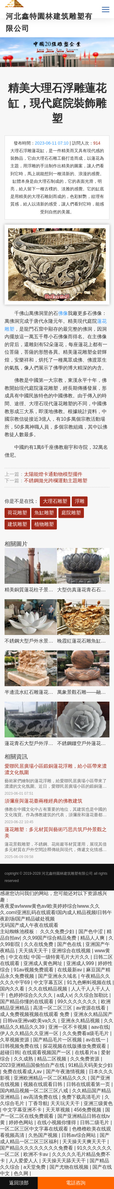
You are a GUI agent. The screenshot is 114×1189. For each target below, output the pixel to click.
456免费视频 (88, 1109)
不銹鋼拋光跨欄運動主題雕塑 (55, 480)
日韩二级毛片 (95, 1122)
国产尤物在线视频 (70, 1167)
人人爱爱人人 (24, 1160)
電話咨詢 (75, 1182)
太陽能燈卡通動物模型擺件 (53, 474)
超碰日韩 (9, 1052)
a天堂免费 (35, 1167)
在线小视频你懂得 (57, 1122)
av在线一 (96, 1039)
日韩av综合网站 (79, 1135)
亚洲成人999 (80, 963)
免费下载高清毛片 (82, 1097)
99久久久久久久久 (77, 1001)
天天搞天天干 (34, 950)
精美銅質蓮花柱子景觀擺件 (31, 589)
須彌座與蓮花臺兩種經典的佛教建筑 (43, 800)
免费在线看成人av (23, 1071)
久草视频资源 (15, 1039)
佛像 (63, 313)
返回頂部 (19, 1182)
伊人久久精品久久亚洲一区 (30, 1033)
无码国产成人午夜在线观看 (29, 925)
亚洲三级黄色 (98, 1103)
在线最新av (70, 969)
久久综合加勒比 (91, 995)
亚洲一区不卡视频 (68, 1027)
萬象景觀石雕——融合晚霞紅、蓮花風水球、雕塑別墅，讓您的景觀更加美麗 (83, 692)
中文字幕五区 (49, 982)
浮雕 (80, 501)
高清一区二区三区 (53, 1007)
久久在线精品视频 (48, 988)
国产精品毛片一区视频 (58, 1039)
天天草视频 (58, 1109)
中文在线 (18, 957)
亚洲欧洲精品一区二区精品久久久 (51, 1077)
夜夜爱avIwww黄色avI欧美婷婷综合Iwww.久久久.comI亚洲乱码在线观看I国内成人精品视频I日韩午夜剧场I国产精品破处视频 (56, 912)
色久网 (21, 1173)
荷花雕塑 (17, 512)
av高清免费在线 (41, 1097)
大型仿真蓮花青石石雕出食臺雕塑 (83, 589)
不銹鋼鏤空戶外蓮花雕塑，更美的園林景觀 (83, 743)
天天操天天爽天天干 (84, 1141)
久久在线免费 (39, 944)
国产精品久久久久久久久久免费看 (37, 1148)
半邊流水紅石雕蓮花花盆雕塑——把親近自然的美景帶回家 (31, 692)
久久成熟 (24, 1058)
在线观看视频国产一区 (47, 1052)
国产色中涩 (91, 931)
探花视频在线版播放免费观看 (75, 1046)
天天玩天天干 (65, 1103)
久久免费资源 (85, 1058)
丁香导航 (38, 1103)
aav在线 (100, 1027)
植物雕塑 (44, 524)
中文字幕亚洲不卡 (23, 1109)
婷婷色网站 (21, 1122)
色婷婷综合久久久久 (31, 995)
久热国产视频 (43, 1135)
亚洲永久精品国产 (93, 1014)
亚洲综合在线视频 (72, 950)
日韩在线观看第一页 (88, 1084)
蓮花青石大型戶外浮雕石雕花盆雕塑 (31, 743)
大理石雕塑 (55, 501)
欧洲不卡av (36, 1154)
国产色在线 (70, 944)
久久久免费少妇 (57, 931)
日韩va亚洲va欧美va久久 (30, 1020)
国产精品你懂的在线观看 (27, 1001)
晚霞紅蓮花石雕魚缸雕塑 (83, 640)
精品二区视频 (52, 1058)
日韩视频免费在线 (20, 1046)
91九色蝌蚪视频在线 (89, 982)
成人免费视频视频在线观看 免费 (35, 1014)
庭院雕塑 (71, 512)
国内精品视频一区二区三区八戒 (34, 1090)
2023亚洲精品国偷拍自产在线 (33, 1065)
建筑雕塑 (17, 524)
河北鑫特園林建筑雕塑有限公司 (67, 873)
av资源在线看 (91, 1007)
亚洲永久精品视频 (81, 1020)
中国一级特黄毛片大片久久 (61, 957)
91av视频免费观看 (34, 969)
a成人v (64, 995)
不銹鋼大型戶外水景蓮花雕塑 (31, 640)
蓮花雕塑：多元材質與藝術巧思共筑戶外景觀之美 (56, 832)
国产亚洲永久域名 (58, 976)
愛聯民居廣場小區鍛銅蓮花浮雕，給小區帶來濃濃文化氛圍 (56, 769)
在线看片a (86, 1052)
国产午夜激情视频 (66, 1071)
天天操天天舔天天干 (64, 1160)
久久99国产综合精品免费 (50, 937)
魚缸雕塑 (44, 512)
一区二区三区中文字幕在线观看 (34, 1128)
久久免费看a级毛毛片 (86, 1033)
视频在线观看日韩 (43, 1084)
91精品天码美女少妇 (90, 1065)
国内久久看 (13, 988)
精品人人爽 (93, 937)
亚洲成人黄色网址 (43, 963)
